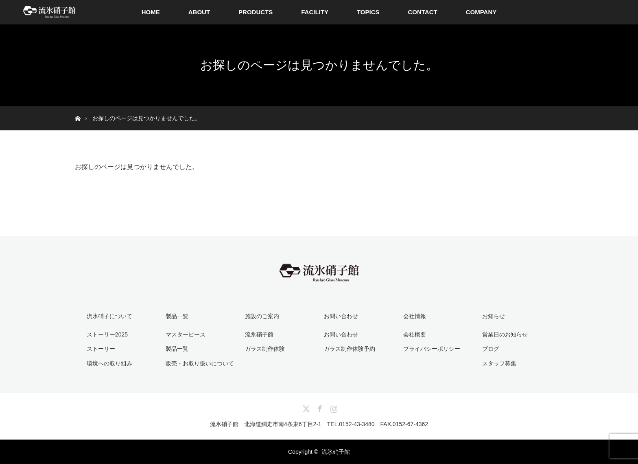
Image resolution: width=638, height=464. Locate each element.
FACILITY (314, 12)
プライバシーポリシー (431, 348)
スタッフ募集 (499, 363)
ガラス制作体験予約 (349, 348)
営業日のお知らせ (505, 334)
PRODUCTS (255, 12)
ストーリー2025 (107, 334)
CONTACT (422, 12)
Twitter (305, 407)
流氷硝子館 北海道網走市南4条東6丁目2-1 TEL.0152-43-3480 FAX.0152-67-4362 (319, 424)
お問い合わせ (341, 334)
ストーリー (101, 348)
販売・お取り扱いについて (200, 363)
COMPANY (481, 12)
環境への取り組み (109, 363)
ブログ (490, 348)
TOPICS (368, 12)
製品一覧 (177, 348)
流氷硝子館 (259, 334)
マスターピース (185, 334)
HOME (151, 12)
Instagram (333, 407)
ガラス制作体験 (265, 348)
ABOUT (199, 12)
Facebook (319, 407)
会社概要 (414, 334)
